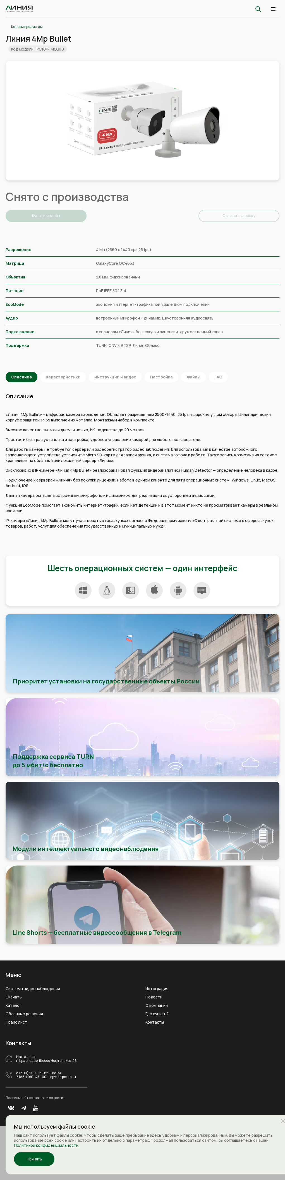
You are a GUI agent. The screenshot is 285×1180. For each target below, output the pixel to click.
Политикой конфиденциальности (46, 1145)
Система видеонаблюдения (33, 989)
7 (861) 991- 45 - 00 (31, 1077)
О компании (156, 1005)
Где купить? (157, 1014)
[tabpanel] (142, 120)
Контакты (154, 1022)
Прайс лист (16, 1022)
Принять (34, 1159)
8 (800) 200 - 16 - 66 (32, 1073)
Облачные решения (24, 1014)
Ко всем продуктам (27, 27)
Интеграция (156, 989)
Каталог (13, 1005)
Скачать (14, 997)
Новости (153, 997)
